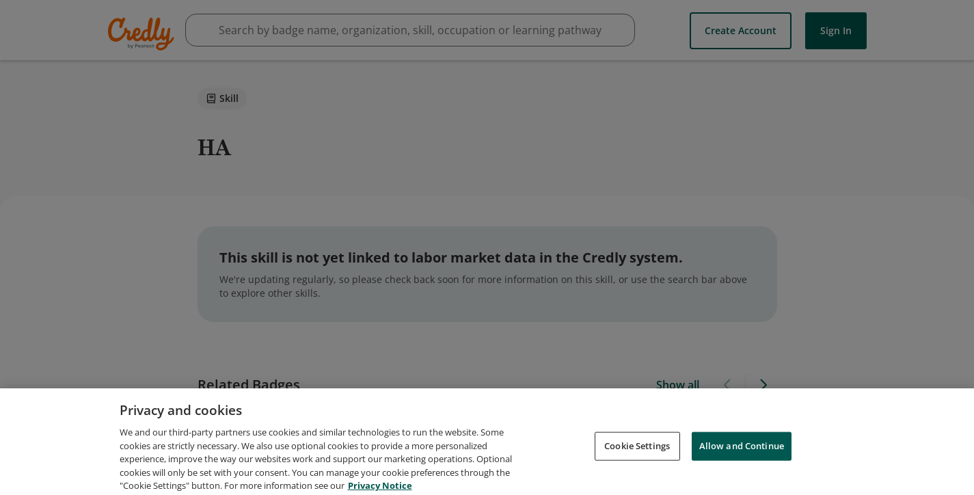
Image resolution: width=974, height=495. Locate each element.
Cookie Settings (637, 454)
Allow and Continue (741, 454)
